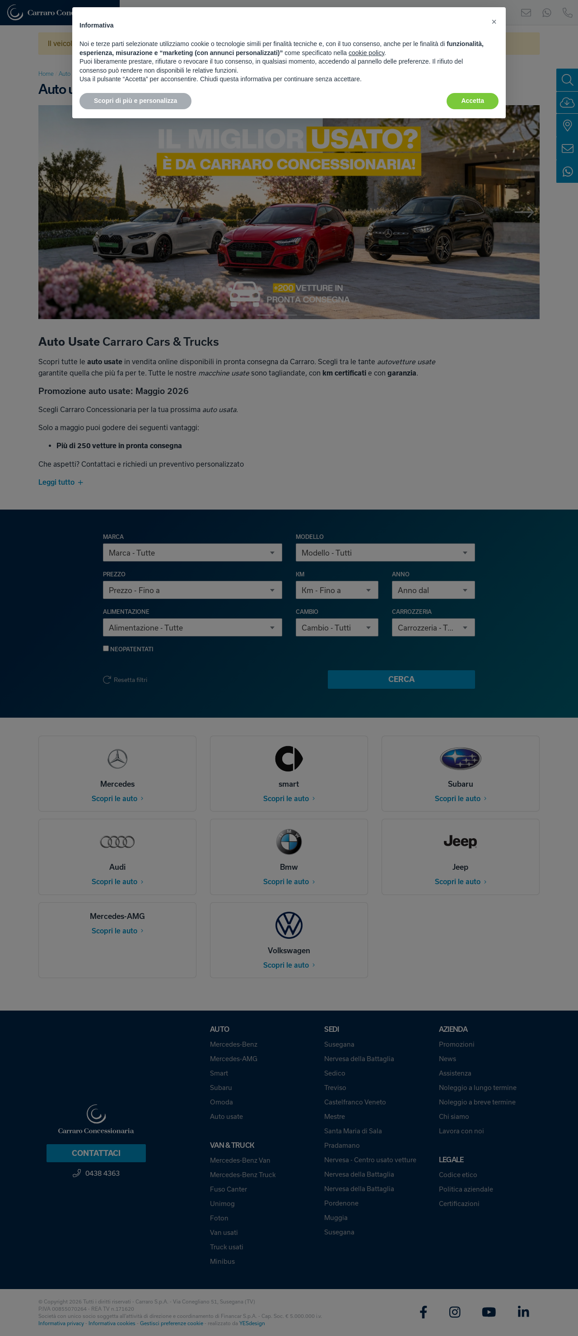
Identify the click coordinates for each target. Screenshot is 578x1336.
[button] (494, 21)
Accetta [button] (472, 100)
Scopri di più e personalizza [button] (135, 100)
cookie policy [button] (366, 52)
